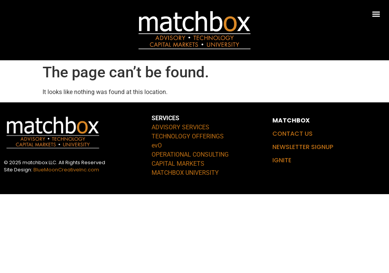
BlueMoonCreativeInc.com (66, 169)
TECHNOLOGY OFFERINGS (188, 136)
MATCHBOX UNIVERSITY (185, 172)
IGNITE (281, 160)
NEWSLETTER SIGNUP (302, 147)
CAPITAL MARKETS (178, 163)
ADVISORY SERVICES (180, 127)
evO (157, 145)
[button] (376, 14)
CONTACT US (292, 133)
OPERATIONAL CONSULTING (190, 154)
